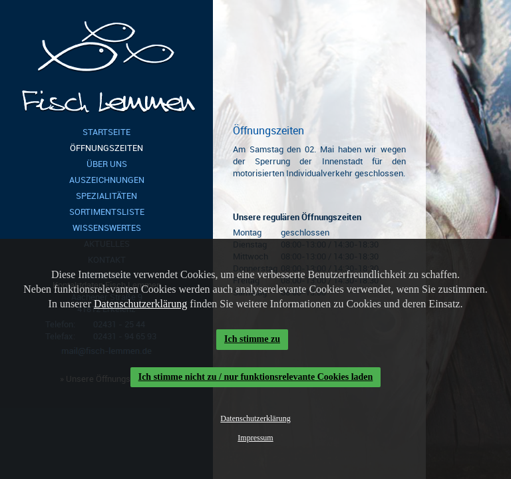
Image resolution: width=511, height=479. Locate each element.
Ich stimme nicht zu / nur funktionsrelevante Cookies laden (255, 377)
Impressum (255, 437)
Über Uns (106, 164)
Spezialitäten (106, 196)
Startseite (106, 132)
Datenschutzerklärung (140, 303)
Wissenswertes (107, 228)
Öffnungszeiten (106, 148)
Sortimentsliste (106, 212)
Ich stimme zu (252, 339)
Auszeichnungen (106, 180)
